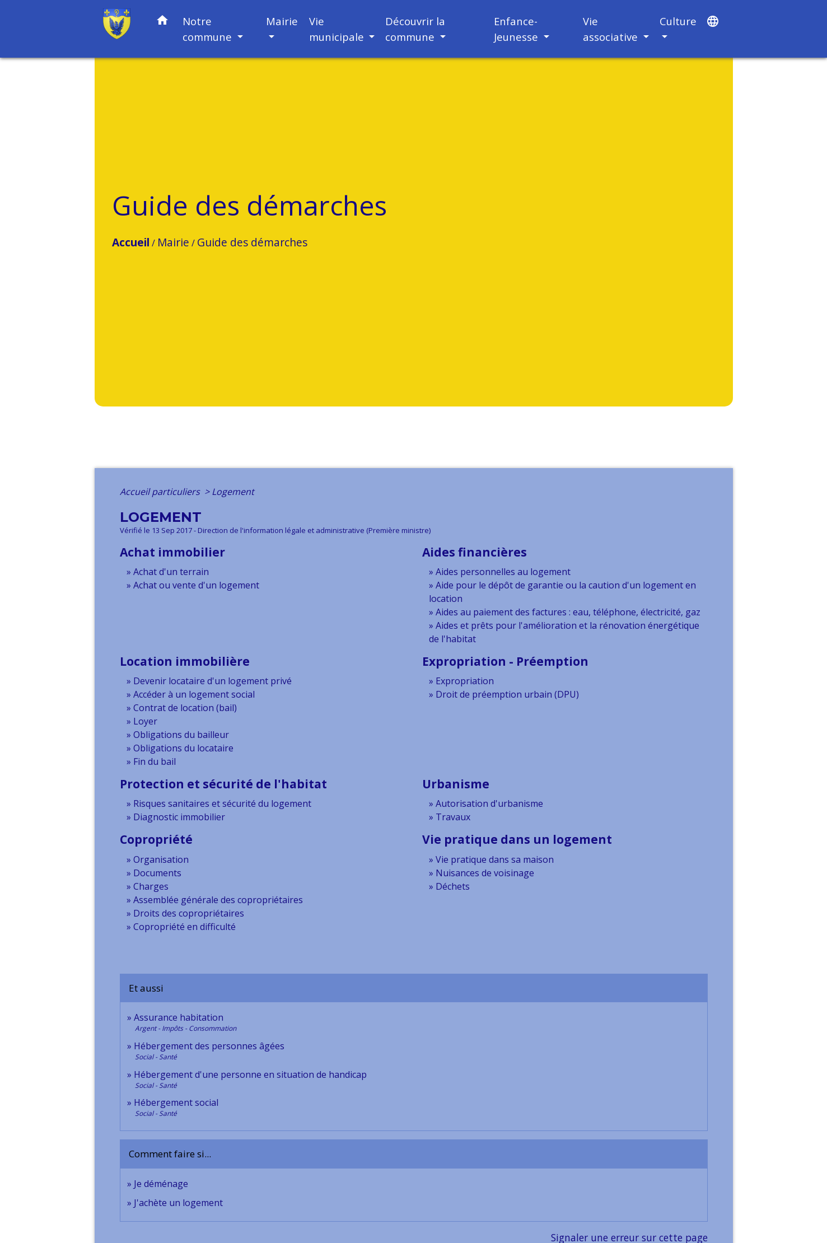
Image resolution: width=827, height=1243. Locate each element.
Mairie (173, 242)
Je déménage (161, 1183)
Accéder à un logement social (194, 694)
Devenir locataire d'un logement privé (212, 681)
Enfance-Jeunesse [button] (517, 29)
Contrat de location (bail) (185, 708)
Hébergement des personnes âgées (209, 1046)
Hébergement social (176, 1102)
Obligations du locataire (183, 748)
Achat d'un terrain (171, 572)
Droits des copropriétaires (188, 913)
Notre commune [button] (209, 29)
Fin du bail (154, 761)
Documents (157, 873)
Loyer (145, 721)
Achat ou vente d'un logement (196, 585)
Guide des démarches (252, 242)
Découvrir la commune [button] (415, 29)
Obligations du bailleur (181, 734)
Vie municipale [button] (338, 29)
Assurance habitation (178, 1017)
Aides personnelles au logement (503, 572)
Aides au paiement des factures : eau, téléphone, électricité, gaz (568, 612)
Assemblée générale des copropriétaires (218, 900)
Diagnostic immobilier (179, 817)
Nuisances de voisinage (485, 873)
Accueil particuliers (161, 491)
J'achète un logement (178, 1203)
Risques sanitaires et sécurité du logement (222, 803)
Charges (151, 886)
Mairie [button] (282, 21)
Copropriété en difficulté (184, 926)
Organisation (161, 859)
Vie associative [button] (612, 29)
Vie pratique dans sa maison (495, 859)
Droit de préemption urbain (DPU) (507, 694)
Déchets (453, 886)
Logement (233, 491)
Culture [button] (678, 21)
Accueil (130, 242)
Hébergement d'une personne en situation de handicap (250, 1074)
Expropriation (465, 681)
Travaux (453, 817)
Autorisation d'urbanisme (489, 803)
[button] (162, 22)
